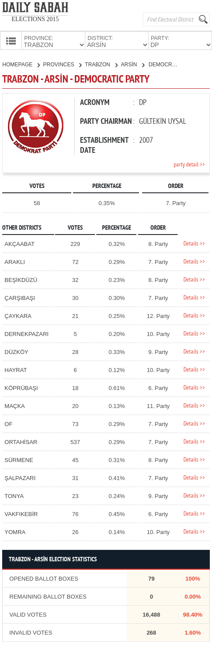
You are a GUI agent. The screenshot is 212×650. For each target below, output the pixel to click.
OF (8, 423)
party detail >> (189, 164)
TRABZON (101, 64)
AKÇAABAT (19, 243)
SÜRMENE (18, 459)
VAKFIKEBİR (21, 513)
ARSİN (132, 64)
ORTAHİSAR (20, 441)
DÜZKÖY (16, 351)
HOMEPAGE (21, 64)
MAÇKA (14, 405)
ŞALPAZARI (20, 477)
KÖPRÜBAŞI (21, 387)
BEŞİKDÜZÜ (20, 279)
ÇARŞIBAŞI (19, 297)
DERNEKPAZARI (26, 333)
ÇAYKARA (17, 315)
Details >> (194, 243)
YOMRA (15, 531)
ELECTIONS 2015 (35, 19)
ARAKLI (14, 261)
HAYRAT (15, 369)
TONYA (14, 495)
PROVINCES (62, 64)
